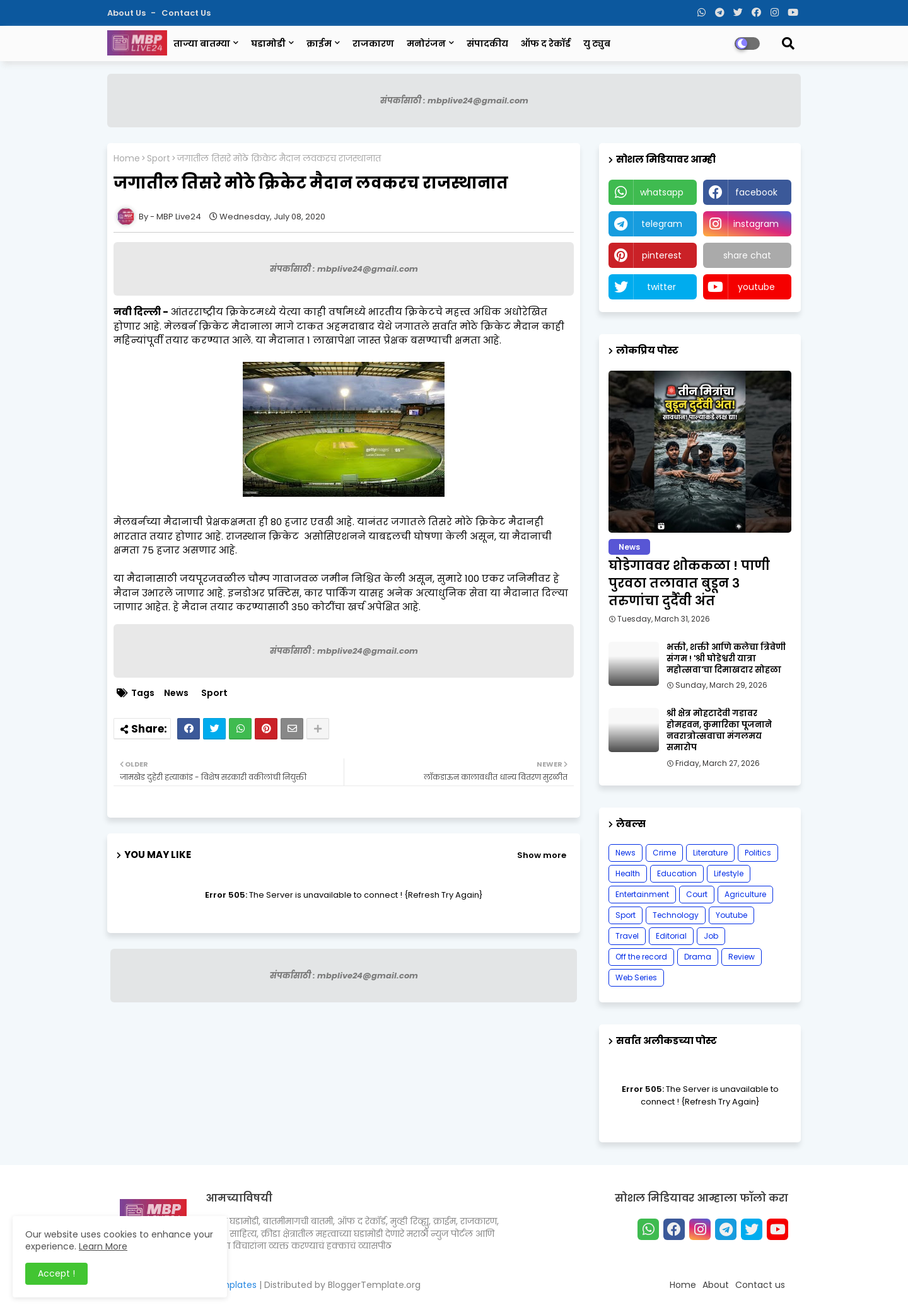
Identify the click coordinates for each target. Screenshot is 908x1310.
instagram (756, 223)
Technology (676, 915)
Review (741, 956)
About (715, 1284)
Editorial (671, 935)
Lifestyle (728, 873)
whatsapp (662, 192)
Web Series (636, 977)
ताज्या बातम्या (201, 43)
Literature (710, 852)
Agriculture (745, 894)
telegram (661, 223)
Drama (697, 956)
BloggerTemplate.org (374, 1284)
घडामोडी (268, 43)
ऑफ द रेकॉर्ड (546, 43)
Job (711, 935)
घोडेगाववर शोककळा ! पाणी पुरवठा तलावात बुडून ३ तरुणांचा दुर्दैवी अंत (689, 583)
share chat (747, 255)
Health (627, 873)
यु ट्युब (596, 43)
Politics (758, 852)
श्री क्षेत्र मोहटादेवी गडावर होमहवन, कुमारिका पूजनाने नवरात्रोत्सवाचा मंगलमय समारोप (719, 731)
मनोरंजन (426, 43)
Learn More (103, 1246)
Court (696, 894)
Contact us (186, 13)
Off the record (641, 956)
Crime (664, 852)
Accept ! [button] (56, 1273)
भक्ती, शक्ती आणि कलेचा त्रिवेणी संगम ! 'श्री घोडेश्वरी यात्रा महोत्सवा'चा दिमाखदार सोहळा (726, 659)
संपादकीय (487, 43)
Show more (541, 855)
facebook (756, 192)
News (176, 693)
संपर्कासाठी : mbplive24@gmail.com (454, 101)
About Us (127, 13)
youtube (756, 287)
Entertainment (642, 894)
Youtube (731, 915)
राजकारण (373, 43)
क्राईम (319, 43)
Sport (158, 159)
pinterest (662, 255)
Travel (627, 935)
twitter (661, 287)
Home (127, 159)
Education (677, 873)
